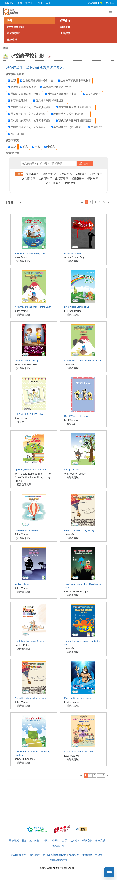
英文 (24, 146)
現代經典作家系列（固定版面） (75, 120)
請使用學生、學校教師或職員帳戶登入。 (36, 68)
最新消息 (27, 840)
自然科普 (66, 174)
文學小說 (32, 174)
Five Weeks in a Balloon (26, 530)
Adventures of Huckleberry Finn (30, 253)
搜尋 (86, 163)
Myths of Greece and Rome (77, 698)
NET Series (16, 134)
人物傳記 (81, 174)
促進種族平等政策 (92, 854)
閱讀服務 (65, 27)
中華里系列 (96, 127)
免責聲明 (74, 854)
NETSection (71, 420)
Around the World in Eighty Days (79, 530)
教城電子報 (58, 845)
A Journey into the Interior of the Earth (33, 307)
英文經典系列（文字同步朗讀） (27, 113)
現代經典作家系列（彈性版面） (70, 113)
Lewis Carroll (71, 755)
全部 (12, 80)
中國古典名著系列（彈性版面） (75, 107)
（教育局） (20, 421)
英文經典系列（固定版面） (67, 127)
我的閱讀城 (13, 33)
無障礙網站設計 (58, 860)
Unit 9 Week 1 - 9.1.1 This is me (30, 414)
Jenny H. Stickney (25, 759)
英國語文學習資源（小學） (24, 93)
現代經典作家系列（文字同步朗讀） (29, 120)
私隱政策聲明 (18, 854)
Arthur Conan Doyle (75, 257)
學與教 (92, 178)
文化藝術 (28, 178)
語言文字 (49, 174)
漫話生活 (12, 39)
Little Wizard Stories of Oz (76, 307)
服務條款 (35, 854)
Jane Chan (21, 418)
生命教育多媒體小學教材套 (74, 80)
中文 (36, 146)
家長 (48, 3)
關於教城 (14, 840)
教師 (19, 3)
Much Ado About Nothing (26, 360)
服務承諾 (100, 840)
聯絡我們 (87, 840)
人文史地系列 (92, 93)
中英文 (49, 146)
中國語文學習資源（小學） (62, 93)
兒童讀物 (70, 183)
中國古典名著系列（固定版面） (27, 127)
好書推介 (65, 20)
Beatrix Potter (22, 645)
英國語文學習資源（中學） (57, 87)
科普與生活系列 (18, 100)
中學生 (28, 3)
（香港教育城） (23, 261)
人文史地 (95, 174)
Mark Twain (21, 257)
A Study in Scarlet (72, 253)
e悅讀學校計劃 (15, 27)
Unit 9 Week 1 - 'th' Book (76, 416)
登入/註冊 (92, 3)
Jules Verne (21, 311)
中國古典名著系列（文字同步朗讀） (29, 107)
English (110, 3)
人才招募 (75, 840)
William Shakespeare (26, 364)
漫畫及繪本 (78, 178)
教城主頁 (9, 3)
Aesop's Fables (71, 469)
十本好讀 (65, 33)
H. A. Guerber (72, 702)
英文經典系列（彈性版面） (49, 100)
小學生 (39, 3)
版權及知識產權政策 (54, 854)
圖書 (9, 20)
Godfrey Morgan (22, 584)
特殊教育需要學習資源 (22, 87)
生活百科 (61, 178)
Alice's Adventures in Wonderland (80, 751)
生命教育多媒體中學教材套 (36, 80)
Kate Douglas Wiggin (76, 591)
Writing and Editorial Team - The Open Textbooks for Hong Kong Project (33, 477)
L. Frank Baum (72, 311)
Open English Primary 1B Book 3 (30, 469)
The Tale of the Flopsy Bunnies (29, 641)
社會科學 (45, 178)
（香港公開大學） (24, 484)
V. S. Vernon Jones (75, 473)
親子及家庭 (53, 183)
